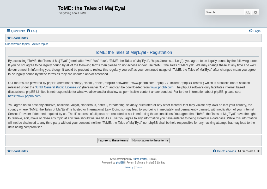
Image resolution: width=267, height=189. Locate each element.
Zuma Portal (140, 159)
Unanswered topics (17, 43)
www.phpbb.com (161, 87)
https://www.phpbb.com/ (24, 96)
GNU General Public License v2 (58, 87)
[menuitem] (31, 31)
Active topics (40, 43)
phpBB (120, 162)
